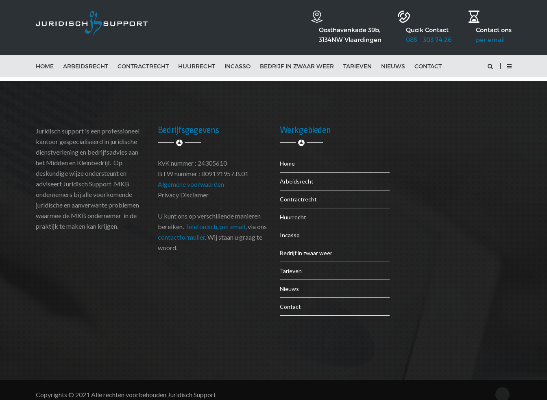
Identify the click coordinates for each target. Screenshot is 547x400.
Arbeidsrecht (85, 58)
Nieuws (393, 58)
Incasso (237, 58)
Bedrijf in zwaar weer (297, 58)
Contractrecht (143, 58)
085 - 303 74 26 (416, 25)
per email (490, 25)
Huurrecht (196, 58)
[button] (509, 58)
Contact (428, 58)
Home (45, 58)
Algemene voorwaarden (191, 175)
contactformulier (181, 228)
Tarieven (357, 58)
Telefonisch (201, 218)
